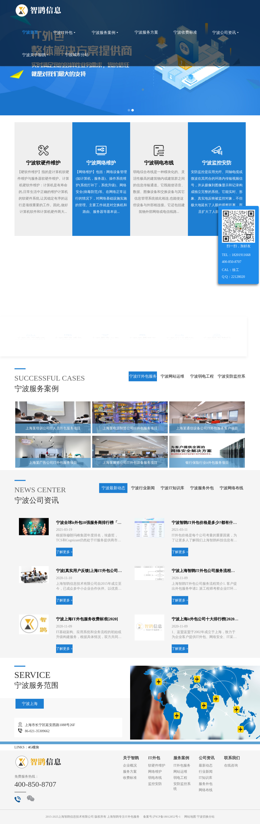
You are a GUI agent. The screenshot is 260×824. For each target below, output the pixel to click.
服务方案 (130, 771)
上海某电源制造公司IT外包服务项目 (130, 613)
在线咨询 (231, 765)
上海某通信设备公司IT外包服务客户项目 (207, 613)
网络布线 (206, 790)
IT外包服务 (181, 765)
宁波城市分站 (77, 55)
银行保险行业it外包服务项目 (207, 647)
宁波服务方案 (146, 32)
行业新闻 (206, 771)
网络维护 (155, 771)
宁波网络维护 (101, 162)
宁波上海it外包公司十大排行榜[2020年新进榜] (211, 804)
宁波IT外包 (64, 32)
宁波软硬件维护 (43, 162)
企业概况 (130, 765)
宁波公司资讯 (226, 32)
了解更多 (145, 497)
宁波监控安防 (216, 162)
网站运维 (180, 771)
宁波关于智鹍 (36, 55)
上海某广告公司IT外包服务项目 (53, 647)
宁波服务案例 (105, 32)
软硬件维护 (156, 765)
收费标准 (130, 778)
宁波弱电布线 (159, 162)
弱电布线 (155, 778)
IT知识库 (205, 778)
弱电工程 (180, 778)
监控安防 (155, 784)
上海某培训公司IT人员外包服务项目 (53, 613)
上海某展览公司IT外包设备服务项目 (130, 647)
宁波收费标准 (185, 32)
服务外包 (206, 784)
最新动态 (206, 765)
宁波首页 (30, 32)
